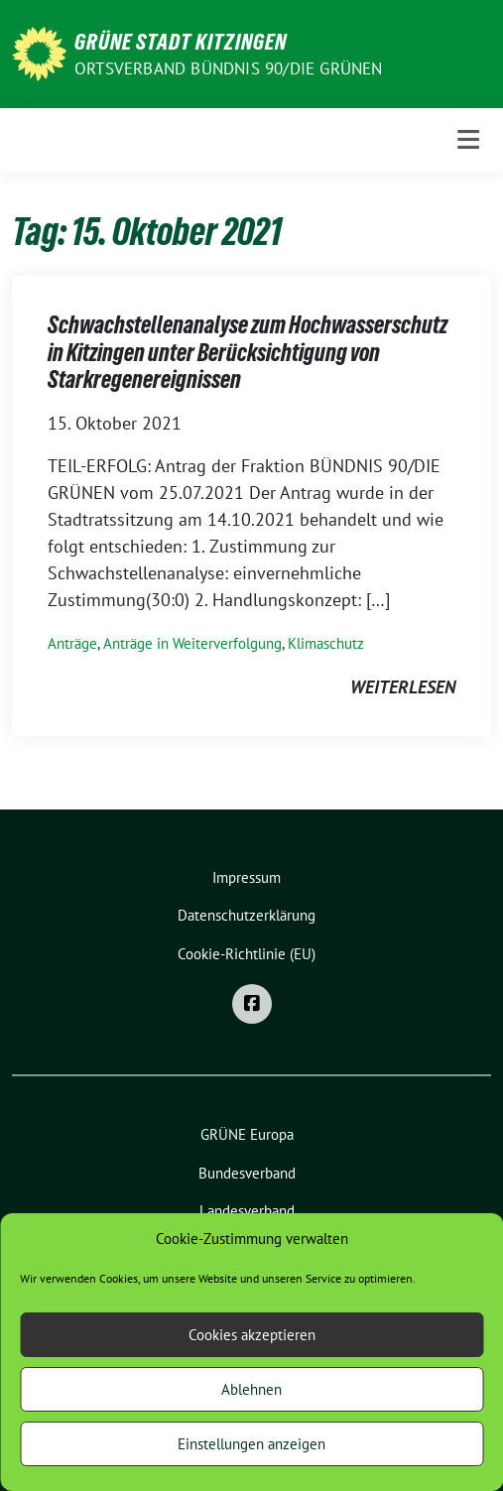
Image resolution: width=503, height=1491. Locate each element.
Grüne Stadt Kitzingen (180, 42)
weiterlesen (402, 687)
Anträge (72, 643)
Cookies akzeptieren (252, 1334)
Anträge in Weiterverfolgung (192, 643)
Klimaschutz (326, 643)
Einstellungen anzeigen (251, 1443)
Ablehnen (251, 1389)
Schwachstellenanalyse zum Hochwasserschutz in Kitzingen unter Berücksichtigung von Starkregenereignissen (247, 352)
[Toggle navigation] (468, 139)
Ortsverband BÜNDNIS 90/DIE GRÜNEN (228, 68)
